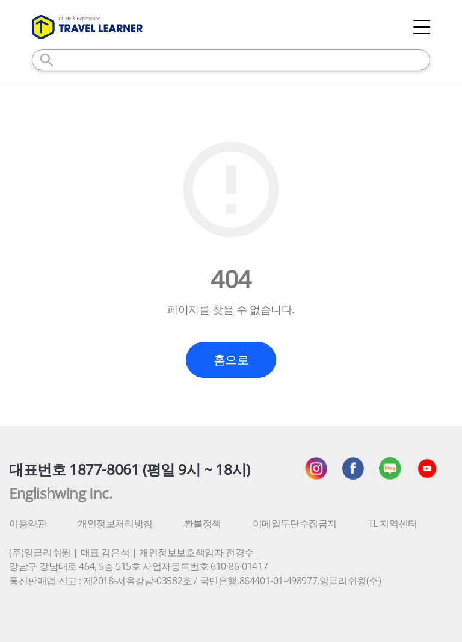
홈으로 (231, 359)
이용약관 (27, 523)
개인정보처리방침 (115, 523)
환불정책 (202, 523)
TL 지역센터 (392, 523)
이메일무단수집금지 (295, 523)
